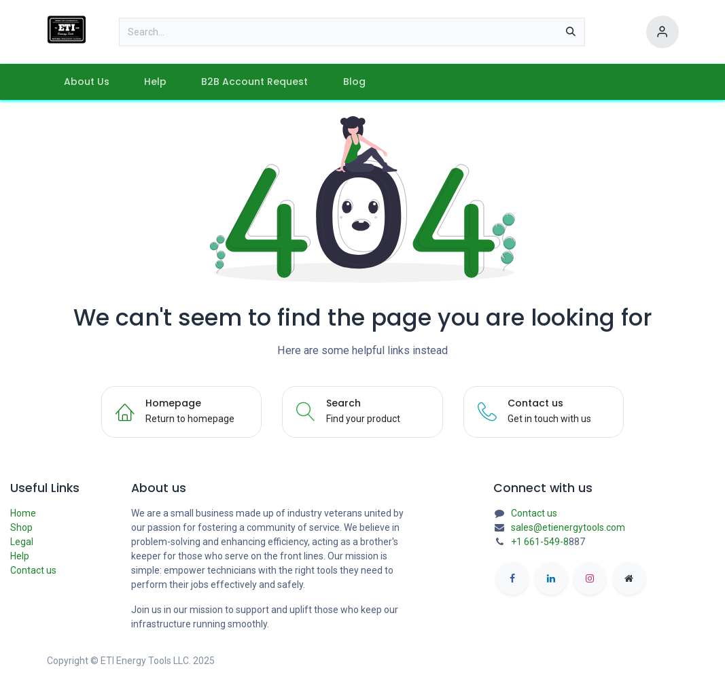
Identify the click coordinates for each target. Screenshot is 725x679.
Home (23, 513)
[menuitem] (87, 82)
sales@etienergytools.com (568, 527)
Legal (21, 541)
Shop (21, 527)
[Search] (570, 32)
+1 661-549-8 (540, 541)
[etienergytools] (629, 578)
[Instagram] (589, 578)
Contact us (33, 570)
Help (19, 556)
